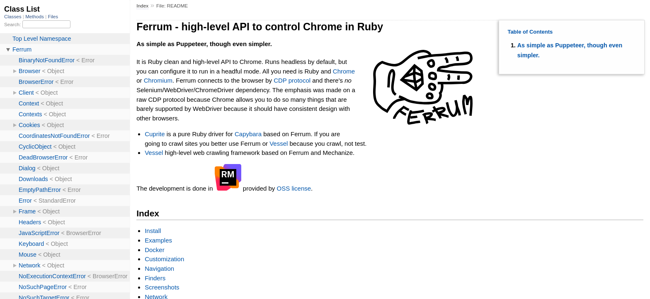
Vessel (278, 143)
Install (153, 230)
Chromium (158, 80)
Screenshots (162, 287)
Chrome (344, 71)
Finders (155, 278)
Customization (164, 258)
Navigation (159, 268)
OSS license (294, 188)
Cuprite (155, 133)
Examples (158, 240)
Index (142, 6)
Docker (155, 249)
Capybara (248, 133)
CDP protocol (292, 80)
